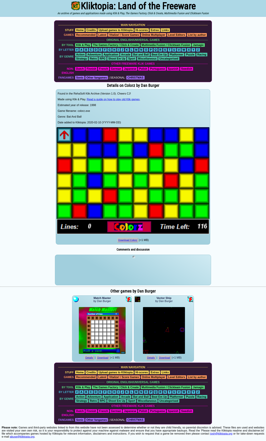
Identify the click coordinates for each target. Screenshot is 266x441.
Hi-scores (142, 30)
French (103, 68)
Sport (131, 58)
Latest (102, 34)
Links (165, 30)
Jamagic (198, 45)
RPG (103, 58)
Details (89, 357)
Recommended (86, 34)
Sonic (80, 77)
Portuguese (157, 68)
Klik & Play (83, 45)
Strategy (81, 58)
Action (80, 54)
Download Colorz (127, 240)
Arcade (125, 54)
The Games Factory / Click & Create (116, 45)
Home (80, 30)
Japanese (130, 68)
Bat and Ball (141, 54)
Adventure (94, 54)
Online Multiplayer (153, 34)
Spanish (173, 68)
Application (110, 54)
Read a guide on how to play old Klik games (113, 99)
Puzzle (190, 54)
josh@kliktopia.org (221, 433)
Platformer (176, 54)
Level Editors (176, 34)
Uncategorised (168, 58)
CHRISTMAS (135, 77)
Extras (155, 30)
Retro (93, 58)
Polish (143, 68)
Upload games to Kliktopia (116, 30)
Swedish (186, 68)
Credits (91, 30)
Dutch (80, 68)
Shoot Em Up (116, 58)
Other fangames (96, 77)
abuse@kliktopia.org (22, 436)
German (116, 68)
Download (102, 357)
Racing (201, 54)
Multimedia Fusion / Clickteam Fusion (166, 45)
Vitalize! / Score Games (124, 34)
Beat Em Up (159, 54)
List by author (197, 34)
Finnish (91, 68)
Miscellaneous (147, 58)
